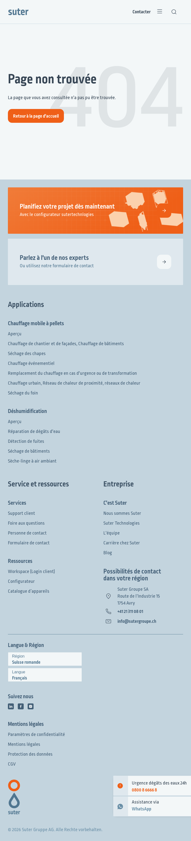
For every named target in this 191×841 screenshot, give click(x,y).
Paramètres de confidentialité (36, 734)
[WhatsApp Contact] (120, 806)
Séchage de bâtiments (29, 451)
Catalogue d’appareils (28, 591)
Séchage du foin (23, 393)
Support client (21, 513)
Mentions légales (24, 744)
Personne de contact (27, 533)
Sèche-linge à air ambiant (32, 461)
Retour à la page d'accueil (36, 116)
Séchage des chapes (27, 353)
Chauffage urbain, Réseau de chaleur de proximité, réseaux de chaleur (74, 383)
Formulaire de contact (29, 543)
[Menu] (160, 12)
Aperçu (14, 334)
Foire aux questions (26, 523)
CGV (12, 764)
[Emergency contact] (120, 786)
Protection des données (30, 754)
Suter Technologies (121, 523)
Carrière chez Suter (121, 543)
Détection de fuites (26, 441)
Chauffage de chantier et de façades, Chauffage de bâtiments (66, 343)
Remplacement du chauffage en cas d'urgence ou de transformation (72, 373)
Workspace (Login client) (31, 571)
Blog (107, 553)
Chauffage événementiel (31, 363)
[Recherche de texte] (174, 12)
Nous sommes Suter (122, 513)
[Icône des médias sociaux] (11, 706)
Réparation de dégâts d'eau (34, 431)
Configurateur (21, 581)
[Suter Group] (18, 12)
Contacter (142, 12)
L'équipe (111, 533)
